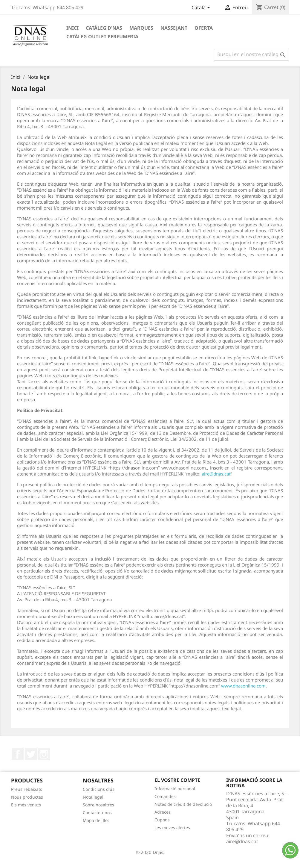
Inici (72, 28)
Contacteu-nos (97, 812)
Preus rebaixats (26, 789)
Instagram (44, 754)
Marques (141, 28)
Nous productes (27, 797)
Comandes (165, 796)
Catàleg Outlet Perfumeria (102, 36)
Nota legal (93, 797)
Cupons (162, 820)
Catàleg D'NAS (104, 28)
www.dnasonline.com (243, 686)
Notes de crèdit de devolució (183, 804)
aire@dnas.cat (216, 474)
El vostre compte (177, 780)
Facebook (18, 754)
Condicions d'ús (98, 789)
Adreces (162, 812)
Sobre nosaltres (98, 805)
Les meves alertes (172, 827)
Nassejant (173, 28)
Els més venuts (26, 805)
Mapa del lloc (96, 820)
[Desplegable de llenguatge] (202, 8)
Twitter (31, 754)
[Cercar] (251, 54)
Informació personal (174, 788)
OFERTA (204, 28)
